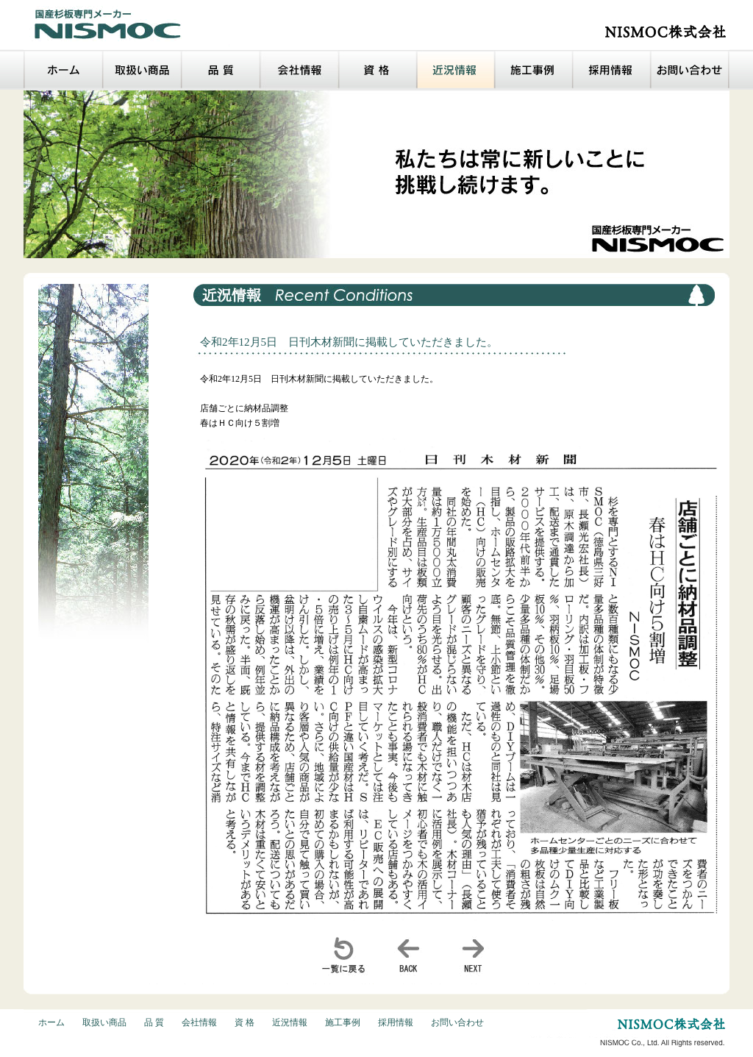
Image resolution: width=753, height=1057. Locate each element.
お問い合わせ (690, 70)
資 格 (244, 1022)
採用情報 (612, 70)
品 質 (154, 1022)
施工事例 (534, 70)
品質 (221, 70)
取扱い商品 (142, 70)
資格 (378, 70)
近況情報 (289, 1022)
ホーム (63, 70)
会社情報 (299, 70)
